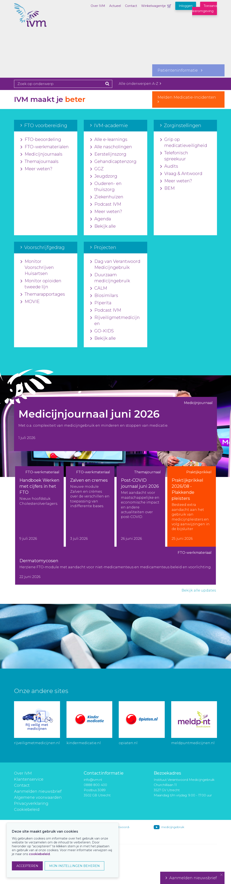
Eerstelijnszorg (108, 154)
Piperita (100, 303)
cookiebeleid (39, 854)
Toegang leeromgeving (204, 8)
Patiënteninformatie (180, 70)
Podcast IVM (105, 204)
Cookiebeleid (27, 809)
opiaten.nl (128, 743)
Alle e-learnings (108, 139)
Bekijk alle (103, 226)
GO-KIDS (102, 331)
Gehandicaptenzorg (113, 161)
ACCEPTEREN (27, 866)
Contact (131, 6)
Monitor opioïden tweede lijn (41, 284)
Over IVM (98, 6)
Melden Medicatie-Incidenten (188, 99)
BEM (167, 188)
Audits (169, 166)
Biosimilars (104, 295)
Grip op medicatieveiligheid (183, 142)
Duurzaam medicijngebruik (110, 278)
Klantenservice (28, 779)
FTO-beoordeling (41, 139)
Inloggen (186, 6)
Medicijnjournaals (41, 154)
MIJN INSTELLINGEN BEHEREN (74, 866)
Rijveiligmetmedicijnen (115, 320)
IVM (35, 24)
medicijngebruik (172, 827)
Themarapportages (43, 294)
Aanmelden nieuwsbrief (38, 791)
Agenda (100, 219)
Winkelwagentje (153, 6)
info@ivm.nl (93, 780)
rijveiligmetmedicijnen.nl (37, 743)
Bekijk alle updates (199, 590)
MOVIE (30, 301)
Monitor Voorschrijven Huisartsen (37, 267)
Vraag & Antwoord (181, 173)
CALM (98, 288)
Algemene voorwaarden (38, 797)
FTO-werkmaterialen (45, 147)
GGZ (97, 169)
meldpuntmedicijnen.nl (193, 743)
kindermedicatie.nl (83, 743)
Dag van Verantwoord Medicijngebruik (115, 264)
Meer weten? (36, 169)
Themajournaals (40, 161)
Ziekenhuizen (106, 197)
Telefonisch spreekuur (174, 156)
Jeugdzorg (103, 176)
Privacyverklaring (31, 803)
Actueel (115, 6)
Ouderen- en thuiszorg (106, 186)
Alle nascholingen (111, 147)
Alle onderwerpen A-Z (140, 84)
